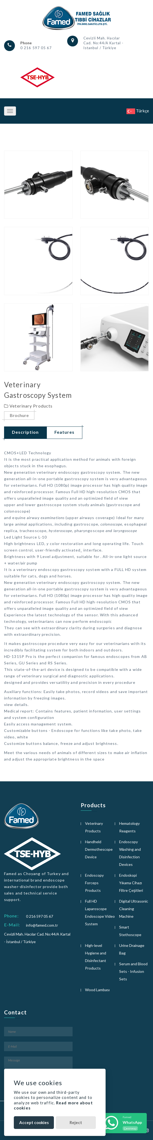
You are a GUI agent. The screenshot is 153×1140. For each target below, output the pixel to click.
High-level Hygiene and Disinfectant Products (95, 956)
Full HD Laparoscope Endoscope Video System (100, 912)
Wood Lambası (97, 989)
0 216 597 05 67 (36, 48)
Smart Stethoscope (130, 931)
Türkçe (137, 110)
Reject (76, 1122)
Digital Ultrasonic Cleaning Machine (133, 909)
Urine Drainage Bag (131, 949)
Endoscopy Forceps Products (94, 883)
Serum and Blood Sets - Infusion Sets (133, 971)
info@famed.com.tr (42, 925)
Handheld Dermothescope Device (99, 849)
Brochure (19, 415)
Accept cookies (34, 1122)
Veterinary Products (94, 827)
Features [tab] (64, 432)
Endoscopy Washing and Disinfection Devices (130, 853)
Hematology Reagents (129, 827)
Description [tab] (25, 432)
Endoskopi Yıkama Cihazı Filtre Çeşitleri (131, 883)
